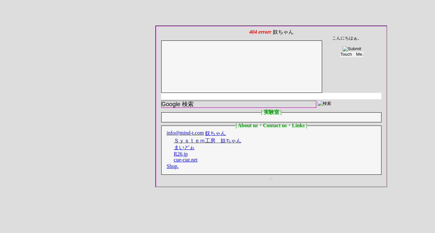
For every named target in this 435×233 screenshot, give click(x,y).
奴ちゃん (215, 133)
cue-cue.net (186, 159)
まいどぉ (184, 147)
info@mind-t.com (185, 133)
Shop (172, 166)
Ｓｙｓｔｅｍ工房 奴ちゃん (207, 140)
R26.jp (181, 154)
